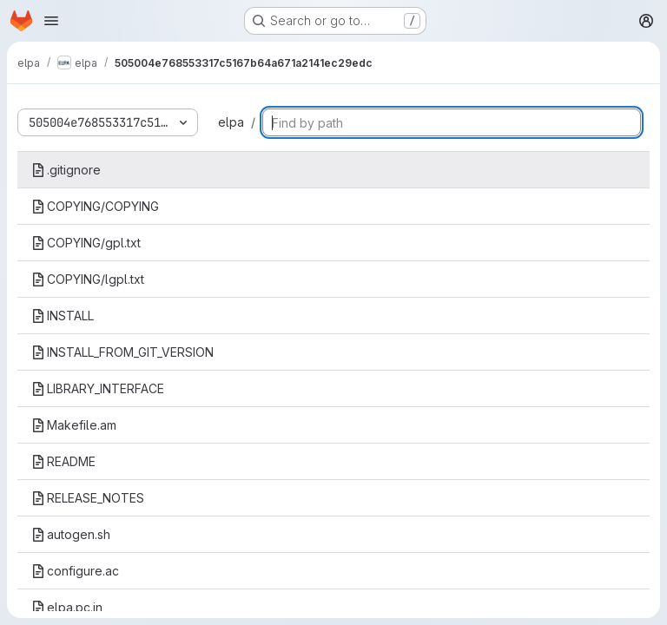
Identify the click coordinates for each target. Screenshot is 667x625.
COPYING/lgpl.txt (87, 279)
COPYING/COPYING (95, 206)
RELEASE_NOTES (87, 497)
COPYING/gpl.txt (86, 242)
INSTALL (62, 315)
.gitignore (66, 169)
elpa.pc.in (66, 607)
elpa (231, 122)
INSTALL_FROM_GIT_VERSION (122, 352)
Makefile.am (73, 425)
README (63, 461)
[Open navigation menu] (51, 21)
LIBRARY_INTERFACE (97, 388)
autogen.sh (70, 534)
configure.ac (75, 570)
